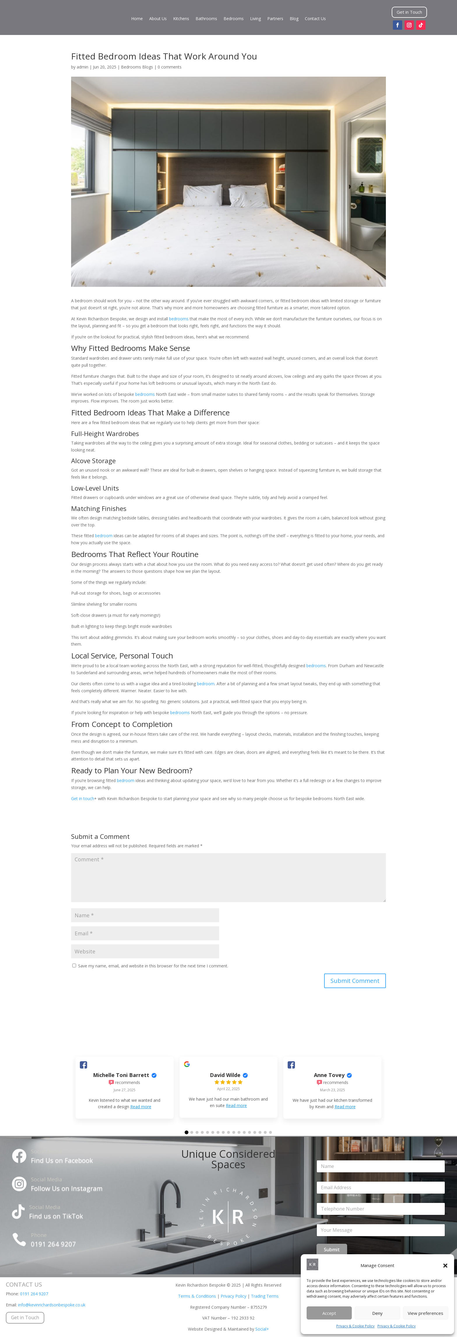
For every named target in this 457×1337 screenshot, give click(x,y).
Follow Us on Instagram (67, 1188)
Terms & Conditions (197, 1296)
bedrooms (179, 318)
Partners (275, 19)
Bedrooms (234, 19)
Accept (329, 1313)
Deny (377, 1313)
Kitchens (181, 19)
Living (255, 19)
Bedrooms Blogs (137, 67)
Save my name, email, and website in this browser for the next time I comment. (153, 966)
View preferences (425, 1313)
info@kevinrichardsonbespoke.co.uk (51, 1305)
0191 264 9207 (53, 1243)
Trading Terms (265, 1296)
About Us (158, 19)
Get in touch (82, 798)
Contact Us (315, 19)
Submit (332, 1249)
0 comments (170, 67)
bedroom (104, 535)
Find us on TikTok (56, 1215)
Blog (294, 19)
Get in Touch (409, 12)
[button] (445, 1266)
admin (82, 67)
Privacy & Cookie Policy (355, 1326)
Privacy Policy (233, 1296)
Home (137, 19)
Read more (140, 1106)
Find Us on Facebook (62, 1160)
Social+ (262, 1329)
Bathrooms (206, 19)
